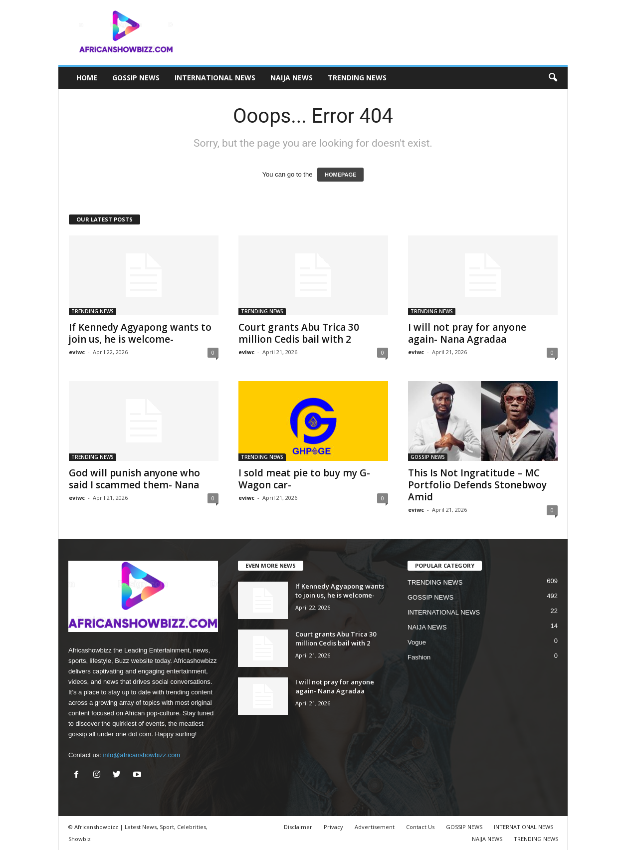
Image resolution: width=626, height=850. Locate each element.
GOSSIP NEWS (136, 77)
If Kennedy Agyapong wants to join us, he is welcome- (140, 333)
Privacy (333, 827)
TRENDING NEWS (357, 77)
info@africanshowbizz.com (141, 755)
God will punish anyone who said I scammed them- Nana (134, 478)
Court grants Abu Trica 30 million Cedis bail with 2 (298, 333)
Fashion (419, 657)
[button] (553, 78)
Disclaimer (298, 827)
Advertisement (375, 827)
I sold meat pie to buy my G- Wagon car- (304, 478)
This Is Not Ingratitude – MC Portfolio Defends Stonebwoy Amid (477, 484)
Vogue (417, 642)
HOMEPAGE (340, 175)
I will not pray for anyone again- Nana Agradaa (467, 333)
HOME (86, 77)
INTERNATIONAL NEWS (215, 77)
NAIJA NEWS (291, 77)
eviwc (77, 352)
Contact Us (420, 827)
